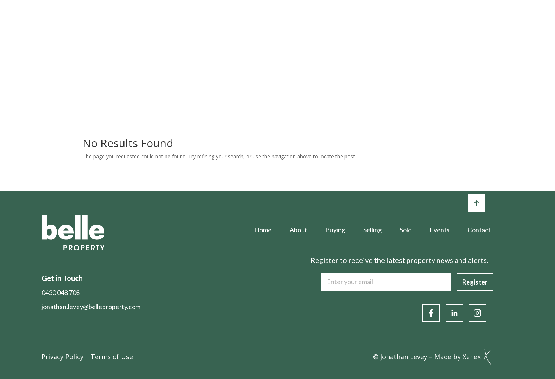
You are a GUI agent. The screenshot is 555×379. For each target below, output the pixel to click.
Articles (413, 20)
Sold (328, 20)
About (201, 20)
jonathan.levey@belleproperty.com (91, 306)
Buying (244, 20)
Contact (499, 20)
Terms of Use (112, 356)
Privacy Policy (62, 356)
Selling (288, 20)
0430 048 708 (61, 292)
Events (368, 20)
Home (159, 20)
